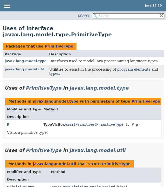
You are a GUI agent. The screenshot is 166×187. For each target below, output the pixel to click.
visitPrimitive (79, 124)
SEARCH (84, 16)
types (54, 73)
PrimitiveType (59, 46)
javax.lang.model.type (26, 61)
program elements (133, 69)
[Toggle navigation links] (7, 6)
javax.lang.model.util (24, 69)
